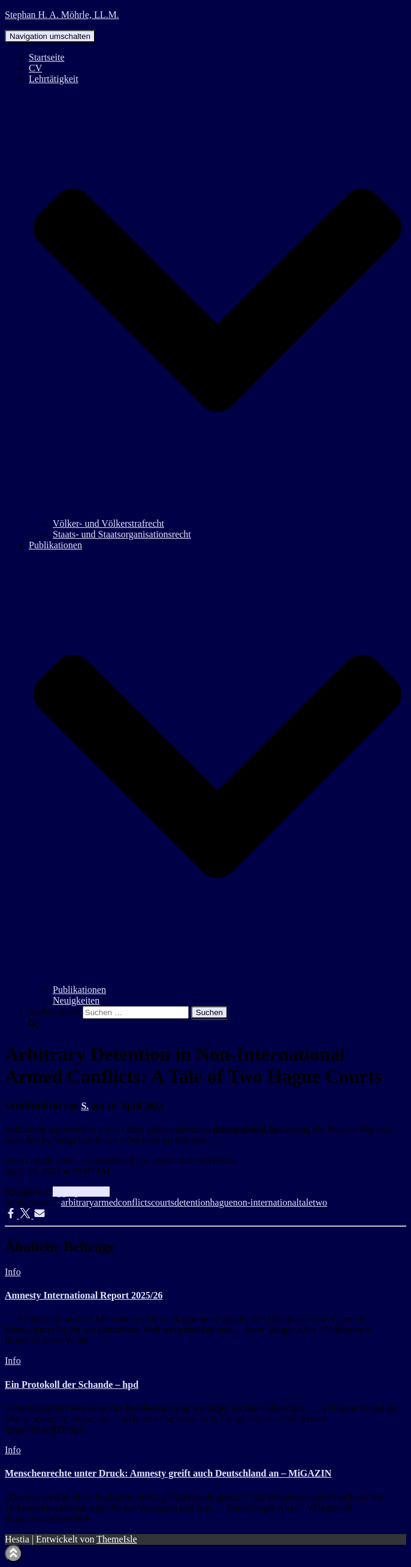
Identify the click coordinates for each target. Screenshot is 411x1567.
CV (35, 68)
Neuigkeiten (76, 1000)
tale (306, 1202)
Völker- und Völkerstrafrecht (108, 523)
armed (106, 1202)
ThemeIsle (116, 1539)
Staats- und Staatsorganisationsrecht (122, 534)
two (320, 1202)
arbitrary (77, 1202)
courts (162, 1202)
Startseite (47, 57)
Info (101, 1191)
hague (221, 1202)
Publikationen (79, 990)
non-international (266, 1202)
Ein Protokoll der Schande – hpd (71, 1384)
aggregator (73, 1191)
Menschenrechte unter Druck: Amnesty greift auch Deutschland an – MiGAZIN (168, 1473)
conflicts (134, 1202)
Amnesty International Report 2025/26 (84, 1295)
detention (192, 1202)
